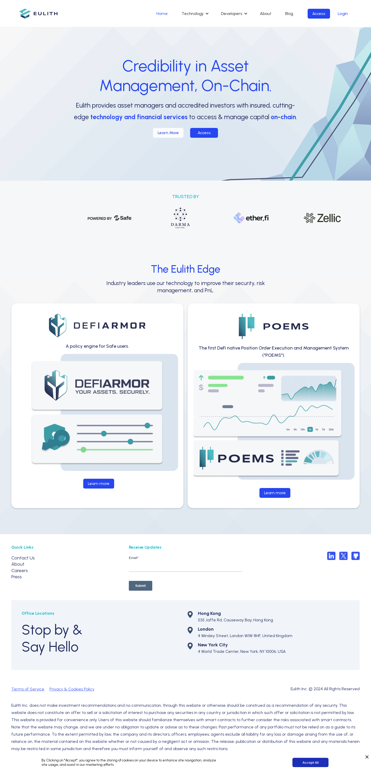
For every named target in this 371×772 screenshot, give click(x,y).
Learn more (98, 483)
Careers (19, 570)
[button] (194, 13)
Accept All (310, 762)
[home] (38, 13)
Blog (289, 13)
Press (16, 576)
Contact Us (23, 557)
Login (343, 13)
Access (318, 13)
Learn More (168, 132)
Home (162, 13)
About (265, 13)
